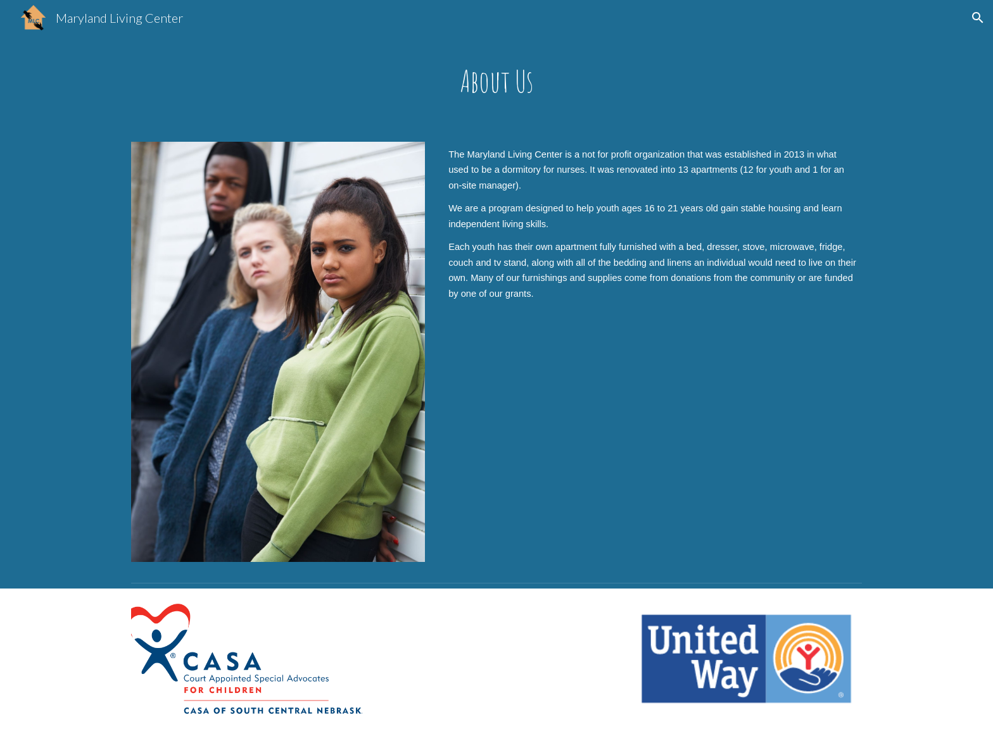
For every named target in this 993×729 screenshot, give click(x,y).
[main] (496, 81)
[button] (978, 18)
